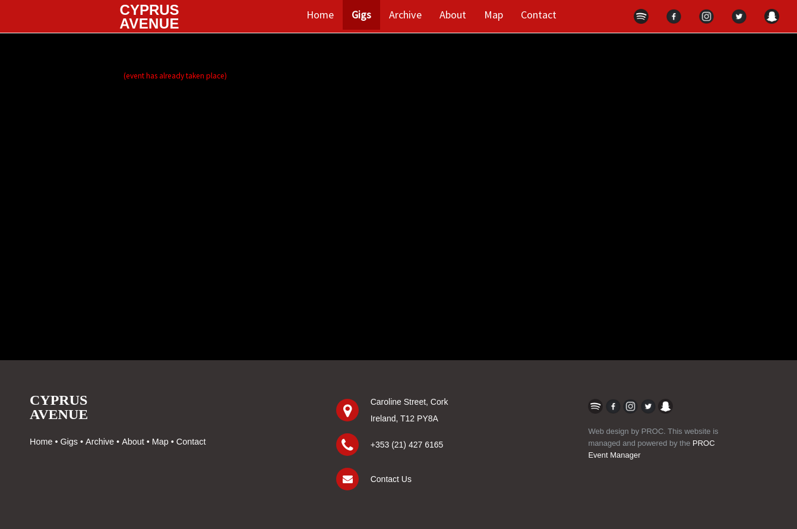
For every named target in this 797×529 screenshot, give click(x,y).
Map (493, 14)
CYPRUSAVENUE (59, 407)
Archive (405, 14)
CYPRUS (149, 16)
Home (320, 14)
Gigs (361, 14)
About (452, 14)
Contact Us (391, 479)
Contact (538, 14)
